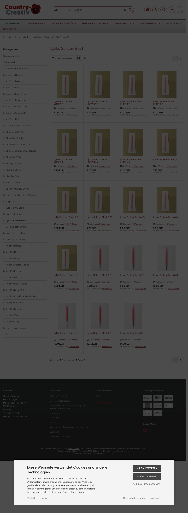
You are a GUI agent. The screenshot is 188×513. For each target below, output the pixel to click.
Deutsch (31, 497)
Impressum (155, 497)
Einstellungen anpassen (146, 484)
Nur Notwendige (146, 476)
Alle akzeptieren (146, 468)
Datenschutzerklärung (134, 497)
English (43, 497)
